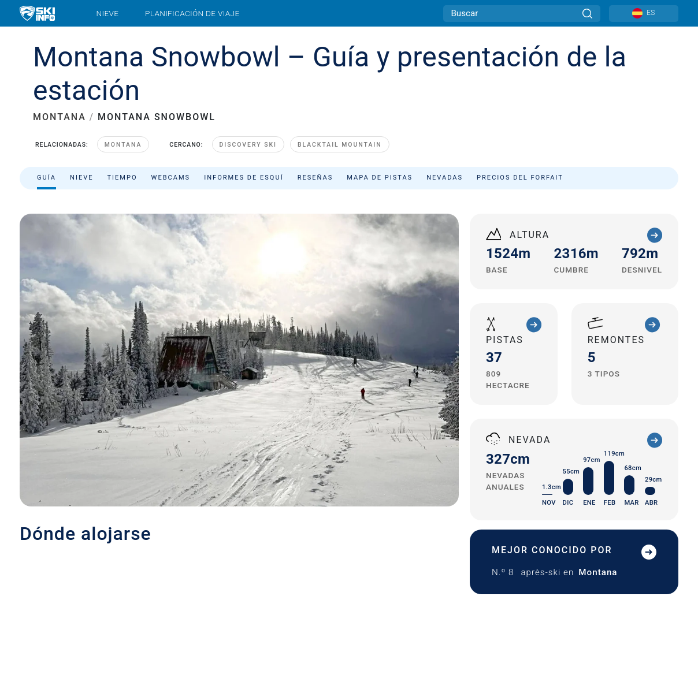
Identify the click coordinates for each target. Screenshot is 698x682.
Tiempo (122, 177)
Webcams (171, 177)
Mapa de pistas (380, 177)
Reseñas (315, 177)
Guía (46, 177)
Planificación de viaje (192, 13)
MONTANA (59, 116)
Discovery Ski (248, 144)
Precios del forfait (520, 177)
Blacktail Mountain (340, 144)
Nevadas (444, 177)
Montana (123, 144)
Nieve (107, 13)
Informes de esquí (244, 177)
